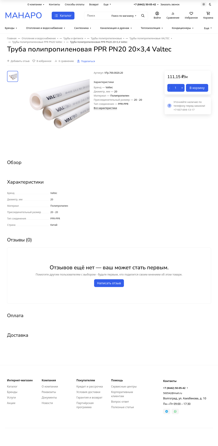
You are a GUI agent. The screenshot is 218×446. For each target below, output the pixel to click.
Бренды (9, 28)
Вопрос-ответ (120, 401)
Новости (47, 403)
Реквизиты (49, 392)
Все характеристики (105, 108)
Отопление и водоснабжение (44, 28)
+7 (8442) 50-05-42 (145, 4)
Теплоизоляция (150, 28)
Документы (49, 397)
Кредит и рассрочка (89, 386)
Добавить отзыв (20, 61)
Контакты (54, 4)
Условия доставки (88, 392)
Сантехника (81, 28)
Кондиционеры (181, 28)
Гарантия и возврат (89, 397)
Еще (106, 4)
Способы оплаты (74, 4)
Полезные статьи (122, 407)
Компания (49, 380)
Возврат (94, 4)
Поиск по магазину (122, 15)
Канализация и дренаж (114, 28)
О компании (34, 4)
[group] (57, 112)
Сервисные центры (123, 386)
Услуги (11, 397)
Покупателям (85, 380)
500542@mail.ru (172, 393)
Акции (11, 403)
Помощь (117, 380)
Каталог (12, 386)
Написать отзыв (109, 283)
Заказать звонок (169, 4)
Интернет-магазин (20, 380)
